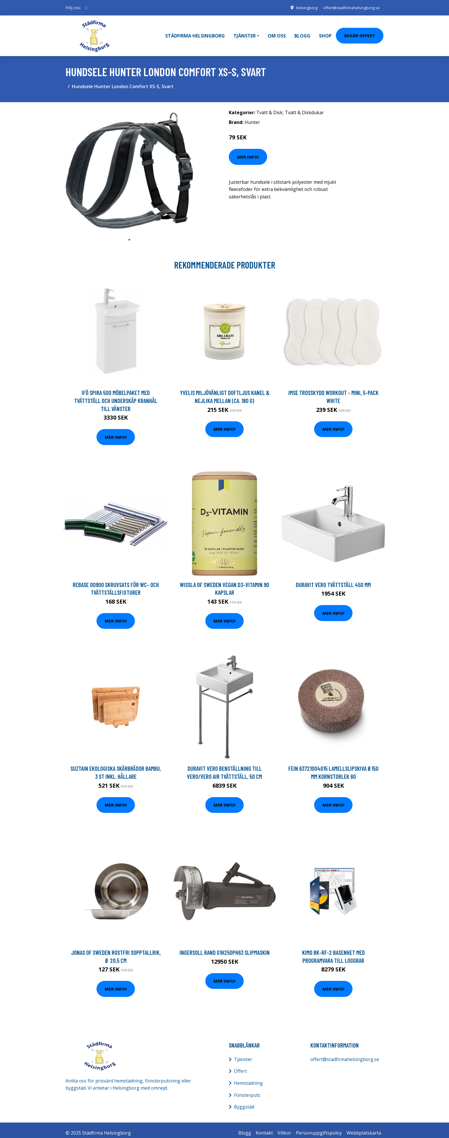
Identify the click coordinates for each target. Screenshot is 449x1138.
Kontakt (264, 1127)
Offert (240, 1065)
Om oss (277, 33)
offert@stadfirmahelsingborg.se (349, 7)
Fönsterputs (247, 1089)
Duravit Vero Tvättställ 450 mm (333, 578)
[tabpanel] (129, 164)
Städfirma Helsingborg (195, 33)
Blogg (302, 33)
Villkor (284, 1127)
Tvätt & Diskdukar (304, 107)
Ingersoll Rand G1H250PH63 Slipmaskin (225, 947)
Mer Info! (248, 151)
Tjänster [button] (244, 33)
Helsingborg (303, 7)
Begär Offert (359, 32)
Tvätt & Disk (269, 107)
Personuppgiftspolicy (319, 1127)
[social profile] (86, 7)
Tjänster (243, 1053)
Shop (325, 33)
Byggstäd (244, 1101)
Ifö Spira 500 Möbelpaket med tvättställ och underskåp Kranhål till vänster (115, 395)
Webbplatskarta (363, 1127)
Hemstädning (248, 1077)
